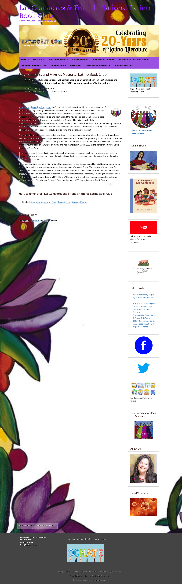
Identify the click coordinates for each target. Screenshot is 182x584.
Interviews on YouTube (103, 59)
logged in (35, 220)
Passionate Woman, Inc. (100, 576)
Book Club (37, 59)
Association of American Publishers (35, 107)
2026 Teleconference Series (144, 321)
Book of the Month (57, 59)
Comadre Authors (80, 59)
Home (23, 59)
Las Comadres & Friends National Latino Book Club (84, 12)
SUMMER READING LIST (96, 65)
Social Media (75, 65)
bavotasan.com (100, 580)
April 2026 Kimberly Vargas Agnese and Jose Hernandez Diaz (144, 297)
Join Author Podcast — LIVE (33, 65)
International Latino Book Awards (133, 59)
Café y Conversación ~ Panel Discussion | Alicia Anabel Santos (59, 202)
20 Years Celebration (123, 65)
